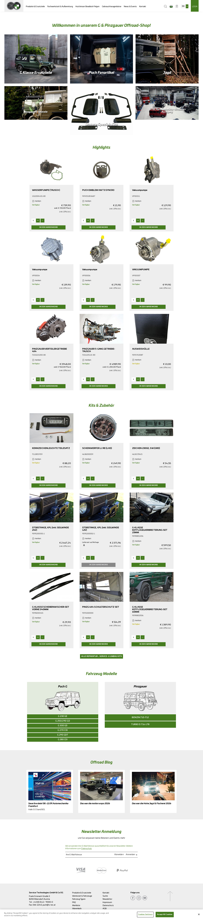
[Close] (199, 914)
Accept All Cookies (164, 914)
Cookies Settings (145, 914)
